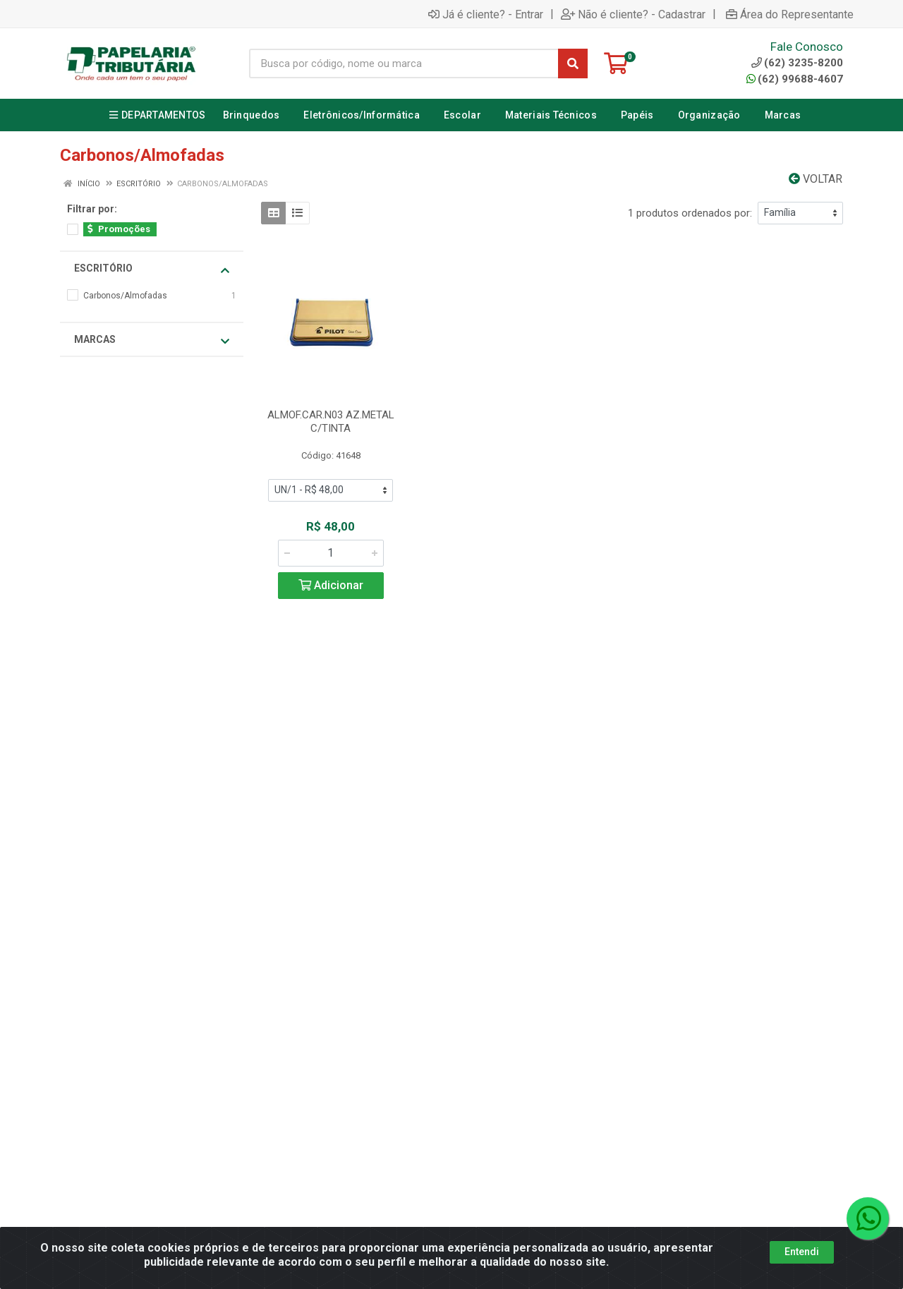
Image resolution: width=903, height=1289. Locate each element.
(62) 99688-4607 (794, 79)
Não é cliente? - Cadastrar (633, 14)
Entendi (801, 1251)
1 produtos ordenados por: (690, 213)
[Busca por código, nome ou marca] (404, 63)
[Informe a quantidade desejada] (331, 553)
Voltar (815, 179)
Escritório (151, 268)
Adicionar (330, 585)
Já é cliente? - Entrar (485, 14)
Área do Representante (790, 14)
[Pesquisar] (573, 63)
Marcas (151, 340)
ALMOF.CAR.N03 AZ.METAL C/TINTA (330, 422)
